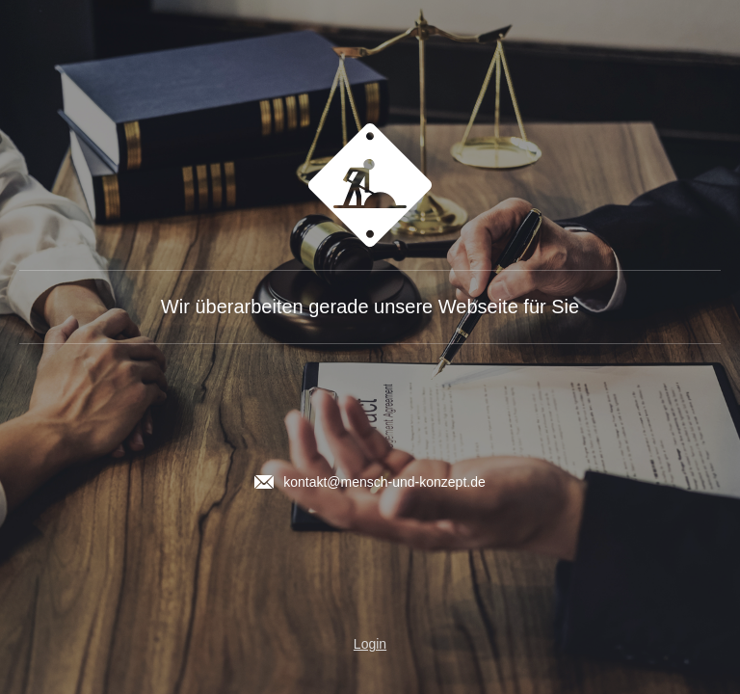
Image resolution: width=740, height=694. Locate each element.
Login (370, 644)
